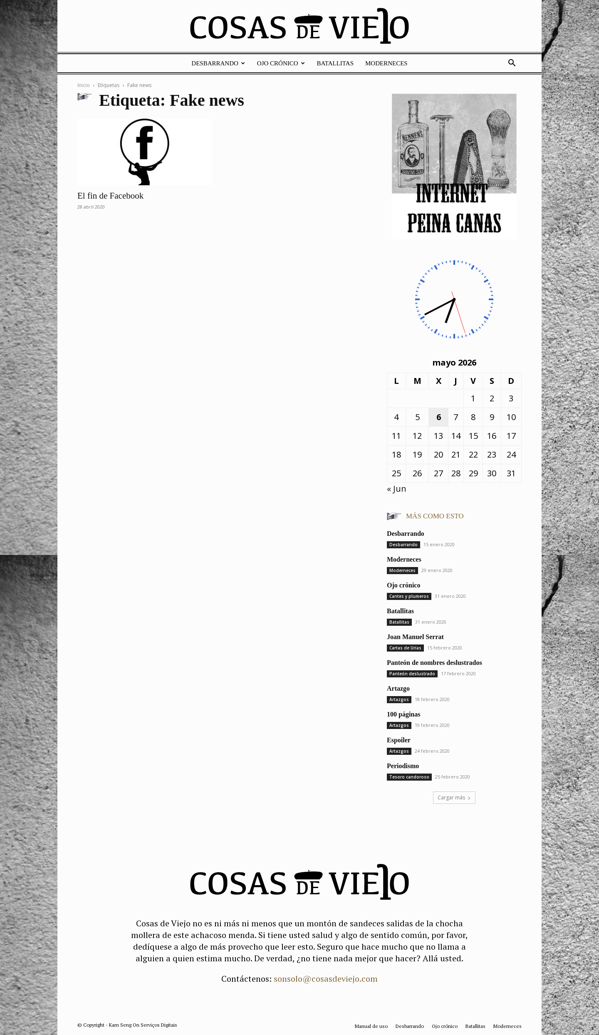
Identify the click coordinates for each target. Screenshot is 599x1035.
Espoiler (399, 740)
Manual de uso (371, 1026)
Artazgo (398, 688)
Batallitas (335, 63)
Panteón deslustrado (412, 674)
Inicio (83, 85)
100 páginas (403, 714)
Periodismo (403, 765)
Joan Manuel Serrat (415, 636)
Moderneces (386, 63)
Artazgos (399, 699)
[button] (512, 63)
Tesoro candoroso (409, 777)
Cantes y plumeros (409, 596)
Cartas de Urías (405, 648)
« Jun (396, 488)
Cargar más (454, 797)
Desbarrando (218, 63)
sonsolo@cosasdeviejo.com (326, 978)
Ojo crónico (281, 63)
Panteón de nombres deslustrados (434, 662)
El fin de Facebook (110, 196)
